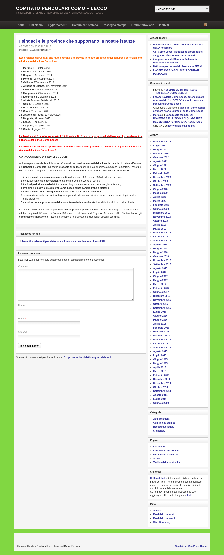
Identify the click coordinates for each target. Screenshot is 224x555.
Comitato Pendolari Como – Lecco (61, 8)
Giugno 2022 (160, 149)
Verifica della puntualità (166, 462)
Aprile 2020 (159, 197)
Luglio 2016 (159, 311)
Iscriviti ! (165, 25)
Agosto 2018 (160, 244)
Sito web (22, 331)
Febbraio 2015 (161, 375)
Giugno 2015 (160, 359)
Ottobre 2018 (160, 236)
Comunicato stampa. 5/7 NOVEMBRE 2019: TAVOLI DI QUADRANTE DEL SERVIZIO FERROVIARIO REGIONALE (177, 118)
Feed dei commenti (164, 518)
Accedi (157, 510)
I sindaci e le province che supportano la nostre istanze (77, 41)
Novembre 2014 (162, 383)
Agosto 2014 (160, 395)
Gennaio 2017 (161, 292)
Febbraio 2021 (161, 173)
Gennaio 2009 (161, 403)
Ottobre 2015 (160, 343)
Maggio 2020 (160, 193)
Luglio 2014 (159, 399)
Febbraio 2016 (161, 327)
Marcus (157, 115)
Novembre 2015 (162, 339)
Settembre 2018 (162, 240)
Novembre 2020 (162, 177)
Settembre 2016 (162, 308)
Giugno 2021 (160, 165)
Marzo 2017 (159, 284)
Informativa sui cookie (166, 450)
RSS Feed (206, 25)
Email (21, 318)
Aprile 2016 (159, 323)
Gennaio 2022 (161, 157)
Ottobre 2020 (160, 181)
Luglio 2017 (159, 272)
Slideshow (159, 430)
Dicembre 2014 (161, 379)
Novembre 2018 (162, 232)
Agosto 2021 (160, 161)
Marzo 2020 (159, 201)
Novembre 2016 (162, 300)
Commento (24, 266)
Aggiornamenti (57, 25)
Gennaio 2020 (161, 209)
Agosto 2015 (160, 351)
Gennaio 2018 (161, 256)
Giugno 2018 (160, 248)
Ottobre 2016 (160, 304)
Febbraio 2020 (161, 205)
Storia (21, 25)
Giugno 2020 (160, 189)
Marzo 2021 (159, 169)
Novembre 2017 (162, 260)
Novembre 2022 (162, 141)
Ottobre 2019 (160, 220)
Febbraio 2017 (161, 288)
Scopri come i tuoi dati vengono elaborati (87, 357)
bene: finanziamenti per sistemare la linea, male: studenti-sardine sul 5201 (64, 241)
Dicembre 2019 (161, 212)
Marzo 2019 (159, 228)
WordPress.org (161, 522)
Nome (21, 305)
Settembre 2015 (162, 347)
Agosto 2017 (160, 268)
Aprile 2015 (159, 367)
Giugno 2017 (160, 276)
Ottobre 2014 (160, 387)
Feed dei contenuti (163, 514)
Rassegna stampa (115, 25)
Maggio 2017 (160, 280)
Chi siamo (36, 25)
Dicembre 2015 (161, 335)
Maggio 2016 (160, 319)
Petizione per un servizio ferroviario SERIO (177, 66)
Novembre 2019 (162, 216)
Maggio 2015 (160, 363)
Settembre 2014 (162, 391)
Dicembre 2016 (161, 296)
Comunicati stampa (85, 25)
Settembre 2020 (162, 185)
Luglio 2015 (159, 355)
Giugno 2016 (160, 315)
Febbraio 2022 (161, 153)
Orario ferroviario (142, 25)
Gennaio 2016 (161, 331)
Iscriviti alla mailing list (181, 125)
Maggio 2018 (160, 252)
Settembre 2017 (162, 264)
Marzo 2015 (159, 371)
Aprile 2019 (159, 224)
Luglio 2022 (159, 145)
